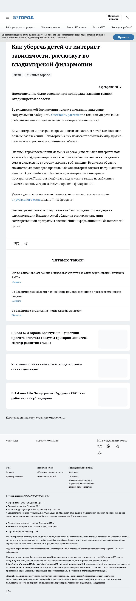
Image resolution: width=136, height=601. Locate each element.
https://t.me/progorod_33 (72, 564)
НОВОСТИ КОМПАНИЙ (47, 440)
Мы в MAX (99, 27)
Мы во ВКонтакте (77, 27)
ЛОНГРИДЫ (12, 440)
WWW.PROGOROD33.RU (36, 495)
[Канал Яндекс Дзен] (117, 446)
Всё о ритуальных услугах (20, 27)
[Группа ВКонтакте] (99, 446)
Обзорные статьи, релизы (50, 472)
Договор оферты (14, 476)
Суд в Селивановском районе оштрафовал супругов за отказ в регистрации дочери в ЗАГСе (68, 277)
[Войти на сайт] (127, 17)
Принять (123, 37)
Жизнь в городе (38, 75)
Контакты (73, 472)
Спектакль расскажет (67, 115)
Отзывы (10, 472)
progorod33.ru (111, 548)
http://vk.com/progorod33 (19, 564)
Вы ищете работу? (122, 27)
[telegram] (27, 243)
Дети (17, 75)
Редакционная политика (81, 467)
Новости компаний (46, 476)
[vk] (16, 243)
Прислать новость (113, 17)
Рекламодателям (51, 27)
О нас (9, 467)
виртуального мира (26, 200)
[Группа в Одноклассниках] (108, 446)
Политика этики (45, 467)
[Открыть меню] (7, 17)
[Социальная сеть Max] (99, 453)
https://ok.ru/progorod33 (45, 564)
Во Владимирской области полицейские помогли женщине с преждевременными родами (68, 296)
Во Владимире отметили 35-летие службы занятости (68, 313)
